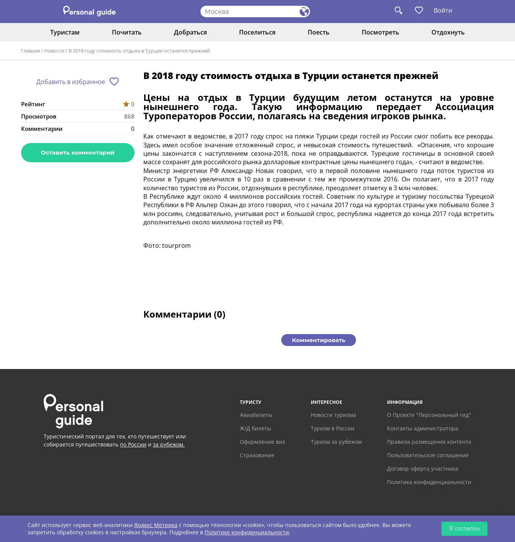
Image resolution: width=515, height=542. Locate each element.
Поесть (319, 32)
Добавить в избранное (70, 81)
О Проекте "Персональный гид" (429, 414)
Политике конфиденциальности (247, 532)
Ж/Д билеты (255, 428)
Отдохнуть (448, 32)
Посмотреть (380, 32)
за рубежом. (169, 444)
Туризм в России (332, 428)
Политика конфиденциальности (429, 482)
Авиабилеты (256, 414)
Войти (443, 10)
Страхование (257, 455)
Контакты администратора (422, 428)
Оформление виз (262, 441)
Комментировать (318, 340)
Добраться (190, 32)
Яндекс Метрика (155, 525)
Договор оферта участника (422, 468)
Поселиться (257, 32)
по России (133, 444)
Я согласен (464, 528)
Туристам (65, 32)
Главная (30, 50)
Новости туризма (333, 414)
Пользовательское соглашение (428, 455)
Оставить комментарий (78, 152)
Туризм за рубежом (336, 441)
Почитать (127, 32)
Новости (54, 50)
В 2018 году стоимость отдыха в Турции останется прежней (139, 50)
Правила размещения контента (429, 441)
